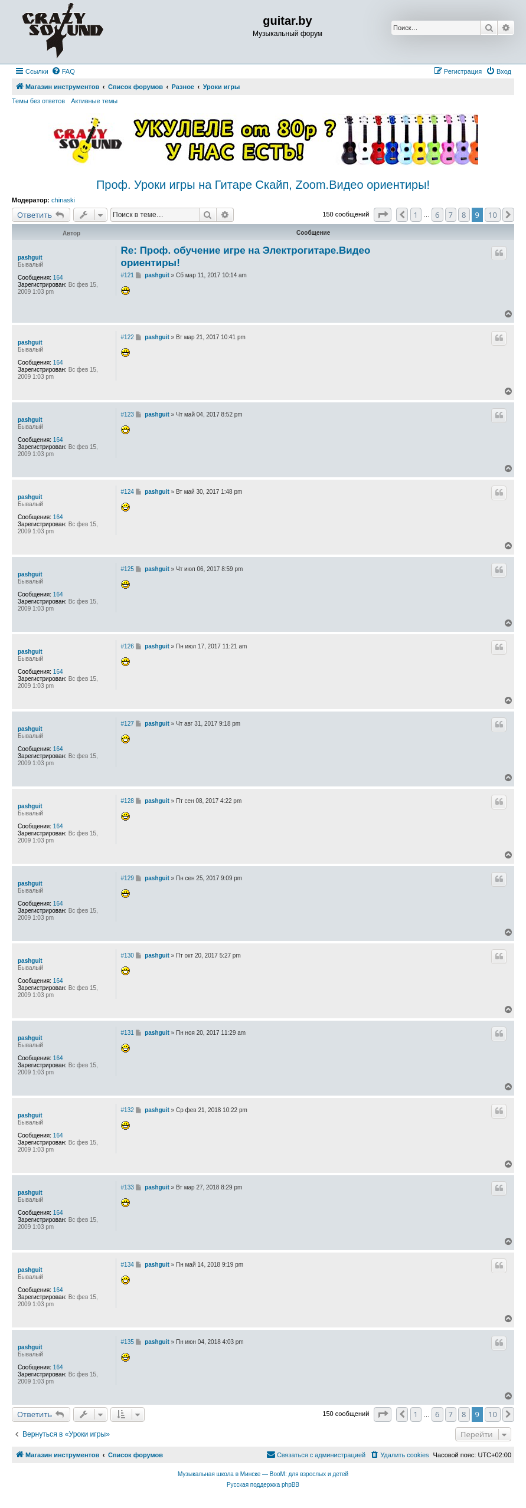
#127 (127, 723)
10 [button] (492, 214)
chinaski (63, 200)
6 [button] (437, 214)
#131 (127, 1033)
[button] (382, 215)
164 (58, 277)
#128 (127, 801)
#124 (127, 492)
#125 (127, 569)
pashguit (30, 257)
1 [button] (416, 214)
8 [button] (464, 214)
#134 (127, 1264)
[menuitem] (63, 71)
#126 (127, 646)
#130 (127, 955)
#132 (127, 1110)
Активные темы (94, 100)
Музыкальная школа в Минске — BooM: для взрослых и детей (263, 1474)
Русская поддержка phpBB (263, 1484)
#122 (127, 337)
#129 (127, 878)
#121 (127, 275)
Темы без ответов (38, 100)
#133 (127, 1187)
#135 (127, 1342)
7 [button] (451, 214)
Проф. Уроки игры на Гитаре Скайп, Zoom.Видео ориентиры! (263, 184)
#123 (127, 414)
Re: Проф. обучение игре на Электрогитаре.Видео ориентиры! (246, 256)
